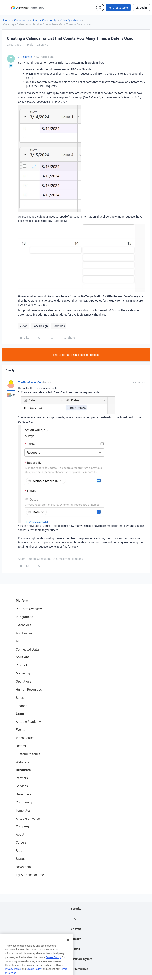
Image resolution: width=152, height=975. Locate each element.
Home (6, 20)
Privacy (76, 939)
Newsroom (23, 867)
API (76, 918)
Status (20, 858)
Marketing (23, 673)
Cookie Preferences (76, 969)
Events (20, 729)
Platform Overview (29, 609)
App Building (25, 633)
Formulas (59, 326)
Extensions (23, 625)
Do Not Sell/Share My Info (76, 959)
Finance (21, 706)
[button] (4, 8)
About (20, 834)
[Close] (68, 944)
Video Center (25, 738)
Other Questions (70, 20)
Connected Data (27, 649)
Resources (23, 770)
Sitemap (76, 928)
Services (22, 786)
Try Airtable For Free (30, 875)
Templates (23, 810)
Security (76, 908)
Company (22, 826)
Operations (23, 681)
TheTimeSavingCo (29, 382)
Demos (21, 746)
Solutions (22, 657)
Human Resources (29, 689)
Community (21, 20)
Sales (20, 697)
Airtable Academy (28, 721)
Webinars (22, 762)
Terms (76, 949)
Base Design (40, 326)
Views (23, 326)
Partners (22, 778)
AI (17, 641)
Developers (23, 794)
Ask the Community (44, 20)
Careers (21, 842)
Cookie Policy (53, 962)
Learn (20, 713)
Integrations (24, 617)
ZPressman (25, 57)
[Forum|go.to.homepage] (27, 7)
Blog (19, 850)
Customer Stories (28, 754)
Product (21, 665)
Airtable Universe (28, 818)
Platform (22, 600)
